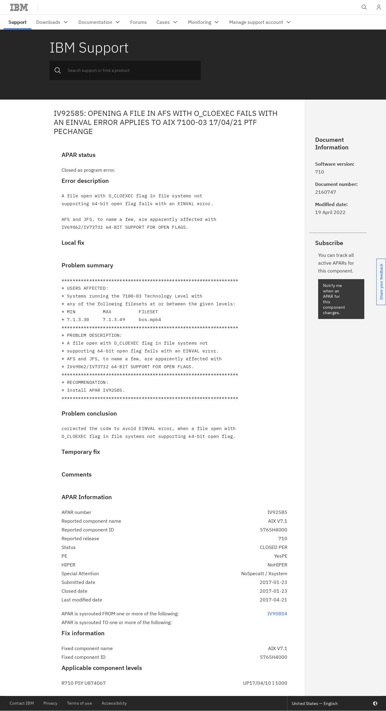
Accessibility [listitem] (114, 703)
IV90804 (277, 614)
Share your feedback (381, 282)
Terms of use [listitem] (79, 703)
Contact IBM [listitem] (22, 703)
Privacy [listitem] (50, 703)
